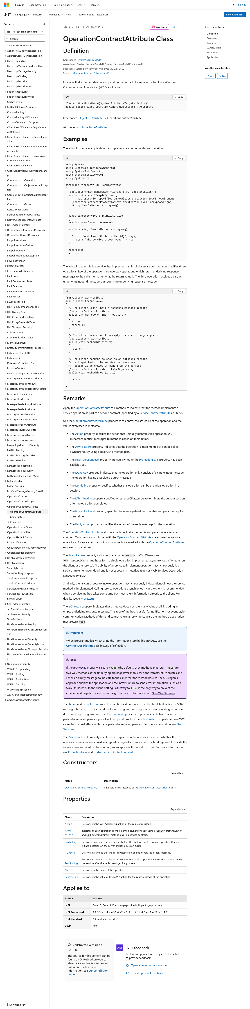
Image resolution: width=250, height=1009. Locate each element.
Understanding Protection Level (113, 752)
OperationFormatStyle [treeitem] (19, 527)
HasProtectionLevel (87, 459)
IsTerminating (83, 498)
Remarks (211, 43)
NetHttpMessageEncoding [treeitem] (21, 455)
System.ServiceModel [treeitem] (19, 45)
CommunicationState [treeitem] (19, 204)
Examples (212, 38)
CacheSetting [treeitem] (14, 102)
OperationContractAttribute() (81, 787)
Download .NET (235, 14)
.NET (78, 26)
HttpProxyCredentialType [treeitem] (21, 322)
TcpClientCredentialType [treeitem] (20, 609)
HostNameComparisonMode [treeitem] (23, 306)
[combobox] (24, 32)
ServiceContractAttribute (154, 413)
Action (79, 433)
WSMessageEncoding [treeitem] (19, 689)
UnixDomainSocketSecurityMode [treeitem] (25, 644)
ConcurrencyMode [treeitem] (17, 209)
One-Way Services (163, 693)
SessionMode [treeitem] (14, 598)
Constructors (214, 47)
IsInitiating (81, 485)
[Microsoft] (6, 5)
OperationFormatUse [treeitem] (18, 532)
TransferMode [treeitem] (14, 619)
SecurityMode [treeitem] (15, 568)
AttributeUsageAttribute (92, 127)
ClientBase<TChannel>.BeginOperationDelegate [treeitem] (27, 130)
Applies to (212, 57)
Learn (67, 26)
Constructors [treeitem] (17, 517)
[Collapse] (44, 24)
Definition (212, 33)
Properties (212, 52)
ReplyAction (82, 524)
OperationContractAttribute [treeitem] (25, 511)
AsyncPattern (83, 446)
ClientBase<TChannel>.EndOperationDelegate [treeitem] (27, 149)
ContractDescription (79, 645)
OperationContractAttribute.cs (90, 73)
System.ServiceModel (90, 59)
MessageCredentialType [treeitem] (20, 394)
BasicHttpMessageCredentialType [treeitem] (25, 66)
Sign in (242, 4)
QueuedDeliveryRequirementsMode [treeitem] (26, 547)
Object (83, 118)
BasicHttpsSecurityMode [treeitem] (20, 96)
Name (68, 870)
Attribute (97, 118)
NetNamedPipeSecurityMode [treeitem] (23, 476)
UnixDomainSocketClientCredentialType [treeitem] (27, 632)
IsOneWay (81, 472)
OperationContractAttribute (93, 408)
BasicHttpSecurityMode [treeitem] (20, 86)
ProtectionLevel (149, 459)
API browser (93, 26)
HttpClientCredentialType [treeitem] (21, 317)
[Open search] (233, 5)
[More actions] (184, 27)
